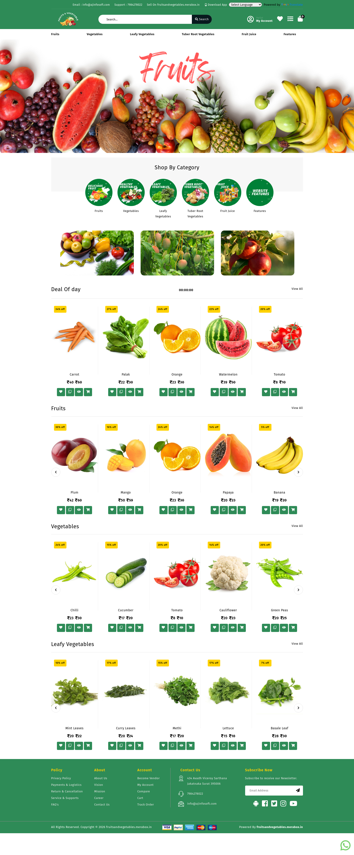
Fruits (55, 34)
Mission (99, 791)
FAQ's (55, 804)
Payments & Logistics (66, 784)
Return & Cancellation (67, 791)
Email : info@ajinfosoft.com (91, 4)
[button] (5, 96)
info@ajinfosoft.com (202, 803)
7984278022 (195, 793)
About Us (100, 778)
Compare (143, 791)
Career (99, 798)
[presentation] (55, 472)
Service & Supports (65, 798)
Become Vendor (148, 778)
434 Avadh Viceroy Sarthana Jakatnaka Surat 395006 (207, 780)
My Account (145, 784)
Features (290, 34)
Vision (98, 784)
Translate (292, 4)
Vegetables (95, 34)
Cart (140, 798)
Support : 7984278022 (128, 4)
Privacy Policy (61, 778)
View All (297, 288)
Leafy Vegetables (142, 34)
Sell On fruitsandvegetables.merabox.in (173, 4)
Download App (216, 4)
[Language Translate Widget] (245, 4)
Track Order (145, 804)
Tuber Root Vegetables (198, 34)
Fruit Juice (249, 34)
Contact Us (102, 804)
